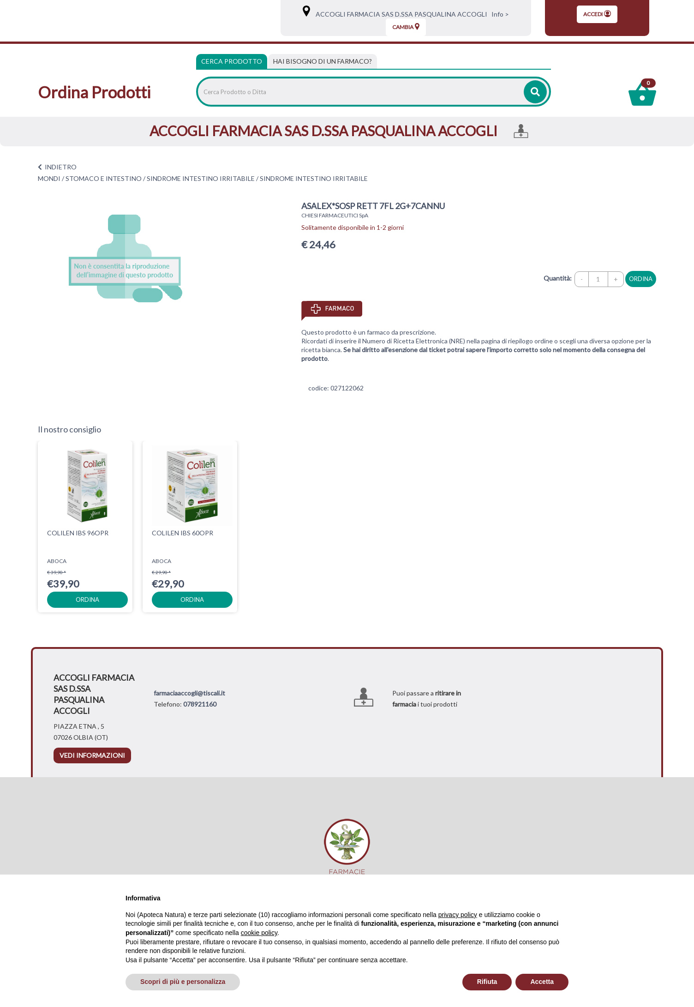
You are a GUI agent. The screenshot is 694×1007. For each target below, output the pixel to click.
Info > (499, 14)
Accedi (597, 14)
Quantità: (558, 278)
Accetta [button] (542, 981)
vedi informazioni (92, 755)
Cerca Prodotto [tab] (231, 61)
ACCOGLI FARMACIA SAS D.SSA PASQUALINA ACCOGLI (399, 14)
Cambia (405, 26)
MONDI (49, 178)
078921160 (199, 704)
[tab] (322, 61)
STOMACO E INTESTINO (104, 178)
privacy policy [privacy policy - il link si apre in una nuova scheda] (457, 914)
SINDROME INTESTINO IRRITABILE (201, 178)
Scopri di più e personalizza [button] (182, 981)
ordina (640, 278)
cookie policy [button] (259, 932)
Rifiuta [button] (487, 981)
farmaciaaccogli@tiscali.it (189, 693)
